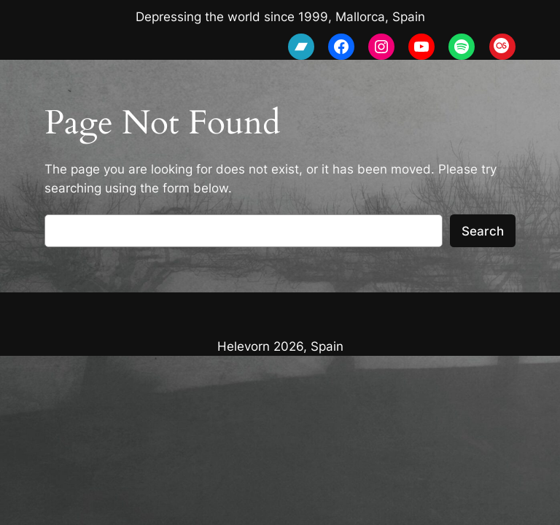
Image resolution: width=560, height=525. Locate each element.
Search (483, 231)
